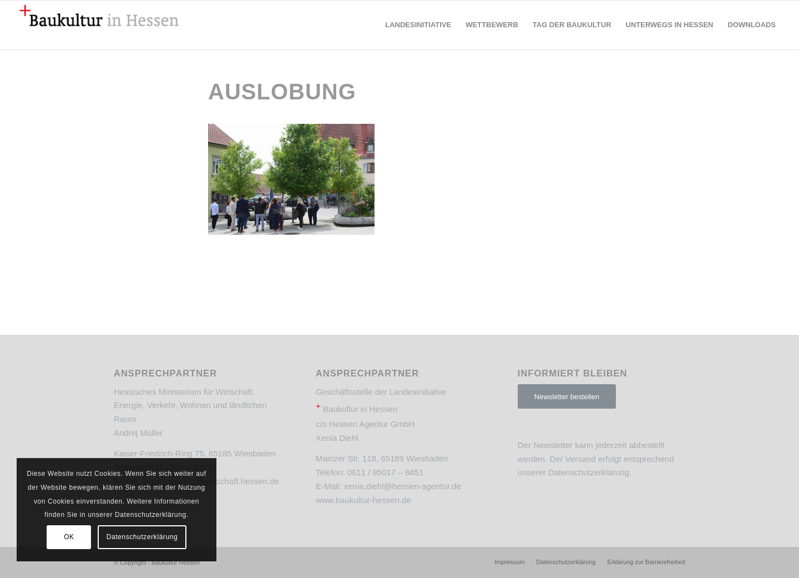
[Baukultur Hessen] (99, 25)
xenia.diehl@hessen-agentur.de (402, 486)
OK (69, 537)
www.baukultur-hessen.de (363, 500)
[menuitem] (418, 25)
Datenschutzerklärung (588, 472)
